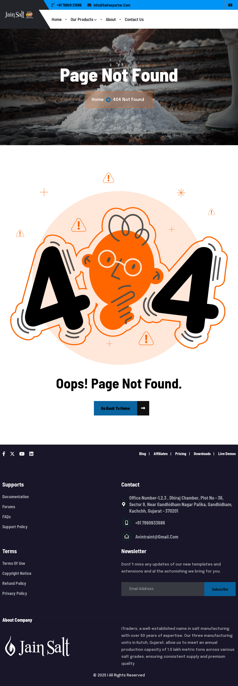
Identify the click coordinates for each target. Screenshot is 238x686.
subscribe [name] (220, 589)
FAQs (6, 516)
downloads (202, 454)
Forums (8, 506)
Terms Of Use (13, 563)
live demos (227, 454)
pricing (180, 454)
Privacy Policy (14, 593)
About (111, 19)
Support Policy (14, 527)
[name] (115, 408)
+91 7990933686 (150, 522)
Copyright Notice (16, 573)
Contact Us (134, 19)
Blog (142, 454)
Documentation (15, 496)
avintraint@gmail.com (156, 536)
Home (57, 19)
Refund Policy (14, 583)
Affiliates (161, 454)
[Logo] (27, 14)
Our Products (82, 19)
